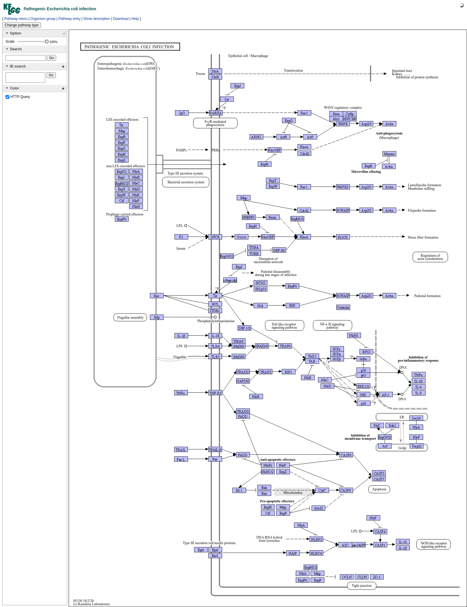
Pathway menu (15, 19)
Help (135, 19)
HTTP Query (18, 98)
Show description (97, 19)
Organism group (43, 19)
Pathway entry (69, 19)
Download (121, 19)
